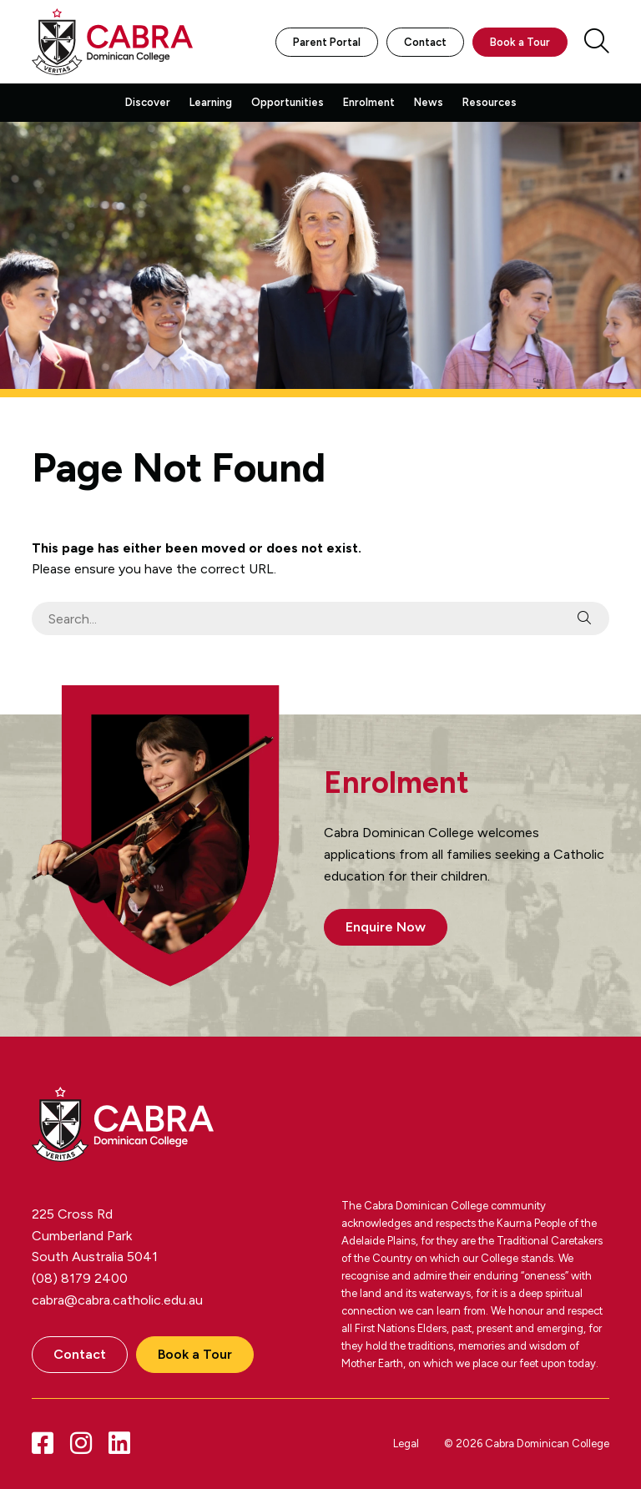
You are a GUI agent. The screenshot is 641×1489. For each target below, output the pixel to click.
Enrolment (369, 102)
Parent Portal (327, 42)
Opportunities (287, 102)
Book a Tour (520, 42)
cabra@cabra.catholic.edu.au (117, 1300)
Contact (425, 42)
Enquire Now (386, 927)
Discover (147, 102)
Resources (489, 102)
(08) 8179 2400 (80, 1278)
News (428, 102)
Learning (210, 102)
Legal (406, 1443)
